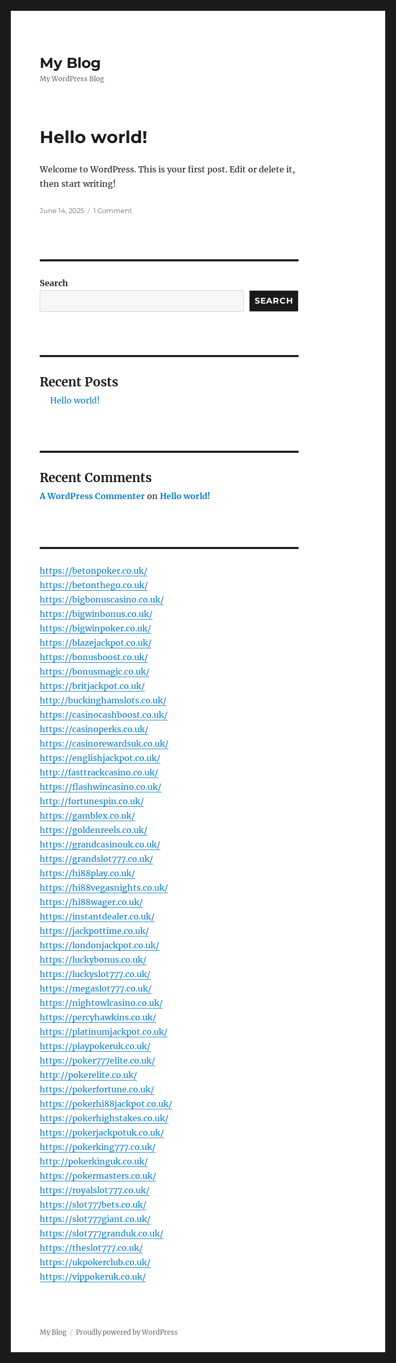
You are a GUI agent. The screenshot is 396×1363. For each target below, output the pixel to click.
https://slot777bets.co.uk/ (93, 1204)
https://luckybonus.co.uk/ (93, 959)
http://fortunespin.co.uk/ (92, 801)
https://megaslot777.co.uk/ (96, 988)
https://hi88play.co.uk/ (87, 873)
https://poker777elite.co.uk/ (97, 1060)
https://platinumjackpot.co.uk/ (104, 1031)
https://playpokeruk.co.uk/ (95, 1046)
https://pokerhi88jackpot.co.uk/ (106, 1104)
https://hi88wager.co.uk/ (91, 902)
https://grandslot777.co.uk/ (96, 859)
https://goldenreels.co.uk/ (93, 830)
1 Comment (112, 210)
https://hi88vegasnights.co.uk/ (104, 887)
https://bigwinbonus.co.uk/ (96, 614)
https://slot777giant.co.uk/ (95, 1219)
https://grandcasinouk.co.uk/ (100, 844)
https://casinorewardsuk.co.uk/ (104, 743)
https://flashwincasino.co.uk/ (100, 787)
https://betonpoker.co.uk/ (93, 570)
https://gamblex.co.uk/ (87, 815)
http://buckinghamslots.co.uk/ (103, 700)
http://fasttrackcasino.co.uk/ (99, 772)
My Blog (70, 63)
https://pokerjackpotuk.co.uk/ (102, 1132)
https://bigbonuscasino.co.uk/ (102, 599)
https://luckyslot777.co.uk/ (95, 974)
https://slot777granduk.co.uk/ (101, 1233)
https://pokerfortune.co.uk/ (97, 1089)
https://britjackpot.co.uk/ (92, 686)
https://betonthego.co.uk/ (94, 585)
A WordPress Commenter (92, 496)
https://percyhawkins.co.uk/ (98, 1017)
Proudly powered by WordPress (127, 1332)
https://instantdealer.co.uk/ (97, 916)
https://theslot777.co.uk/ (91, 1248)
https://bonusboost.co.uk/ (94, 657)
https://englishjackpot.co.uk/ (100, 758)
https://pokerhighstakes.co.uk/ (104, 1118)
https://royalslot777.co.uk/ (95, 1190)
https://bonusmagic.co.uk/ (95, 671)
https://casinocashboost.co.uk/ (104, 715)
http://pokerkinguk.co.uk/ (94, 1161)
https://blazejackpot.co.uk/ (96, 643)
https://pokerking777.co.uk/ (98, 1147)
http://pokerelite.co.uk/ (88, 1075)
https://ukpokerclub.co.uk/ (95, 1262)
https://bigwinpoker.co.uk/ (95, 628)
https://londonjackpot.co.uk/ (99, 945)
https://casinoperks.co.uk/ (94, 729)
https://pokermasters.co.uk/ (98, 1176)
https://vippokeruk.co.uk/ (93, 1276)
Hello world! (93, 137)
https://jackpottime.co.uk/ (94, 931)
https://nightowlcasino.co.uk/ (101, 1003)
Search (54, 283)
